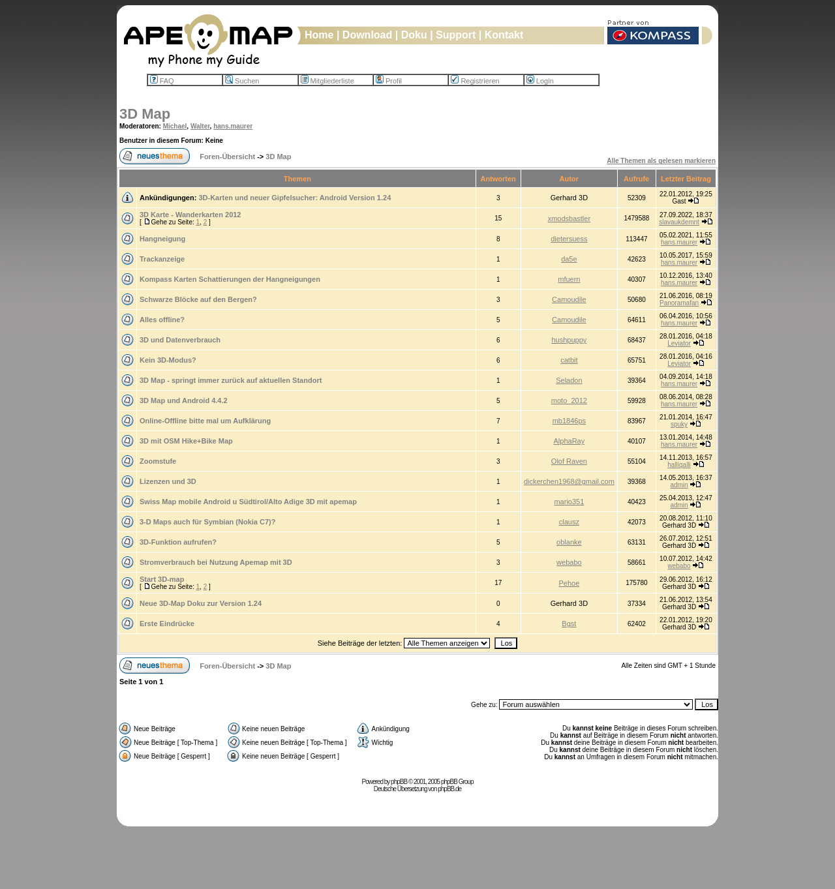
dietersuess (569, 239)
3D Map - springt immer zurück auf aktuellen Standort (231, 380)
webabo (569, 562)
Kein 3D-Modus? (168, 360)
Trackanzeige (162, 259)
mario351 (569, 501)
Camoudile (569, 299)
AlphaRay (569, 441)
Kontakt (504, 34)
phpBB (399, 781)
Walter (200, 126)
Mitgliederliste (327, 81)
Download (367, 34)
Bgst (569, 623)
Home (319, 34)
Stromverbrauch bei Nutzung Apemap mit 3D (216, 562)
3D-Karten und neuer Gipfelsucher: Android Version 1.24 (294, 198)
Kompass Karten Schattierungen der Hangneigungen (230, 279)
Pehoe (568, 583)
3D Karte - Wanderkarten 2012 (190, 214)
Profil (389, 81)
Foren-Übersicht (227, 156)
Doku (414, 34)
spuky (679, 424)
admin (679, 485)
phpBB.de (449, 788)
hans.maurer (232, 126)
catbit (568, 360)
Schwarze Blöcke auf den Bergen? (198, 299)
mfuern (569, 279)
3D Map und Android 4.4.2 (184, 400)
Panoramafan (679, 303)
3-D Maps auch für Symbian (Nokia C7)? (207, 522)
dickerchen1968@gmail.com (569, 481)
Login (540, 81)
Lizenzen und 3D (168, 481)
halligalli (679, 464)
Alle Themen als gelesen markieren (661, 160)
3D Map (144, 114)
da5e (569, 259)
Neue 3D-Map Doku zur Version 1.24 (201, 603)
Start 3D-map (162, 579)
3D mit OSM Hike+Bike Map (186, 441)
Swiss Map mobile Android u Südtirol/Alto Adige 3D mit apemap (248, 501)
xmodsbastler (569, 218)
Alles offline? (162, 320)
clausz (569, 522)
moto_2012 (569, 400)
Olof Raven (569, 461)
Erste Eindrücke (167, 623)
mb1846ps (569, 421)
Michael (175, 126)
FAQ (162, 81)
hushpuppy (568, 340)
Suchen (242, 81)
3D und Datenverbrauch (180, 340)
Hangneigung (162, 239)
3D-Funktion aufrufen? (178, 542)
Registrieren (475, 81)
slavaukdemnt (679, 222)
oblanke (569, 542)
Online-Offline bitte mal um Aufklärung (205, 421)
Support (456, 34)
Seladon (569, 380)
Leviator (679, 343)
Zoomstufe (158, 461)
